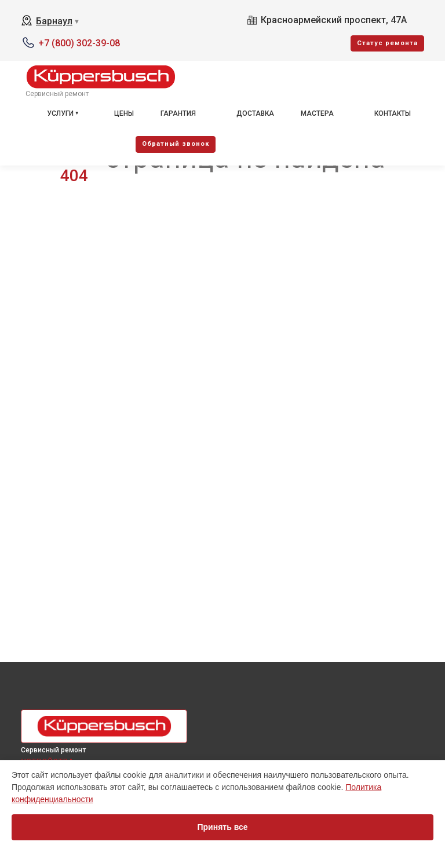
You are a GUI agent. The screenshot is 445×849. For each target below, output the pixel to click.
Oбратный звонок (175, 144)
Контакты (392, 113)
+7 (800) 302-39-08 (79, 43)
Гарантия (178, 113)
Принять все (222, 827)
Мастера (317, 113)
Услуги (60, 113)
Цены (124, 113)
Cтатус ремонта (387, 43)
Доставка (255, 113)
